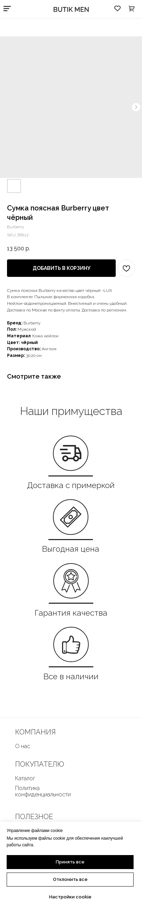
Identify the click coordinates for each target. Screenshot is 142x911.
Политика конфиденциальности (43, 791)
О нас (22, 746)
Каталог (25, 778)
